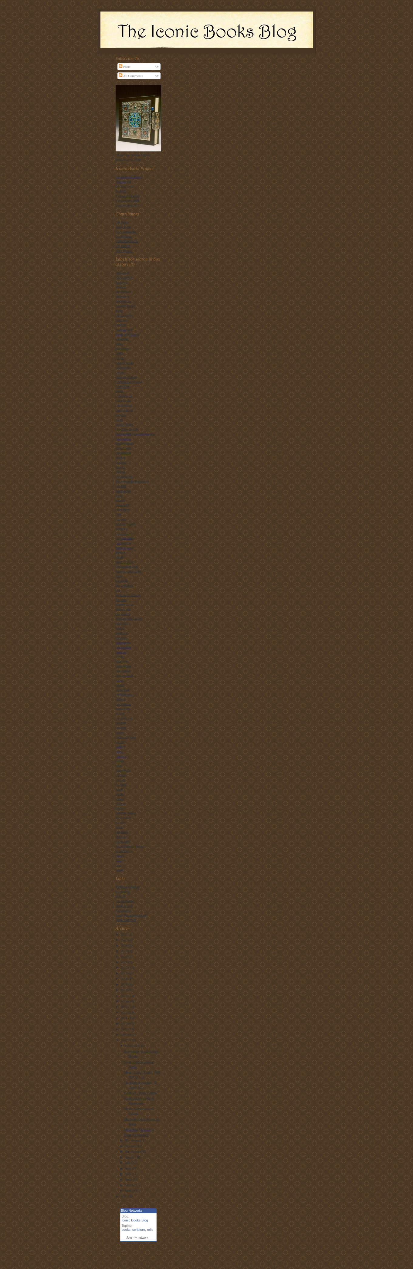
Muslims (121, 661)
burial (120, 358)
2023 (124, 951)
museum (121, 652)
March (129, 1185)
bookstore (122, 339)
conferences (124, 396)
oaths (119, 680)
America (121, 282)
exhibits (121, 486)
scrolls (120, 794)
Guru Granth (124, 533)
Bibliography (125, 186)
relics (119, 751)
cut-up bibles (124, 424)
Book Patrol (124, 906)
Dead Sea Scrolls (127, 429)
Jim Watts (122, 222)
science (121, 775)
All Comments (131, 76)
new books (123, 670)
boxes (120, 343)
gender (120, 500)
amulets (121, 286)
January (130, 1190)
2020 (124, 967)
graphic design (125, 523)
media (120, 628)
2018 (124, 979)
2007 (124, 1040)
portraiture (123, 708)
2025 (124, 939)
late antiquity (125, 585)
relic (150, 1229)
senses (120, 799)
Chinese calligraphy (129, 381)
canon (120, 372)
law (118, 590)
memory (121, 637)
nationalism (123, 666)
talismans (122, 832)
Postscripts (123, 891)
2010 (124, 1023)
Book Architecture (136, 1135)
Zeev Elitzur (124, 250)
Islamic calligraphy (129, 571)
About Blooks (125, 901)
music (120, 656)
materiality (123, 623)
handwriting (124, 543)
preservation (124, 718)
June (128, 1168)
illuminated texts (127, 566)
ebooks (120, 467)
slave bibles (123, 817)
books (126, 1229)
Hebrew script (125, 547)
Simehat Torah (125, 812)
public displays (126, 737)
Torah (120, 860)
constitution (124, 405)
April (129, 1179)
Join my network (137, 1237)
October (131, 1146)
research (121, 756)
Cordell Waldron (127, 241)
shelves (121, 803)
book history (124, 329)
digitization (123, 453)
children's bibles (126, 377)
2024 (124, 945)
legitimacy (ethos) (128, 595)
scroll (119, 789)
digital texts (123, 448)
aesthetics (122, 272)
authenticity (124, 301)
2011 (124, 1018)
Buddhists (122, 348)
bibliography (124, 315)
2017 (124, 984)
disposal (121, 462)
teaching (121, 836)
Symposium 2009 (128, 200)
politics (121, 699)
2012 (124, 1012)
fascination (123, 490)
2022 (124, 956)
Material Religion (128, 886)
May (128, 1174)
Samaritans (123, 770)
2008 (124, 1034)
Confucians (123, 400)
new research (125, 675)
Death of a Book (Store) (140, 1092)
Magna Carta (124, 604)
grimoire (121, 528)
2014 (124, 1001)
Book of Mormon (127, 334)
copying (121, 415)
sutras (120, 827)
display (120, 457)
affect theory (124, 277)
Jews (119, 576)
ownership (123, 689)
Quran (120, 742)
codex (120, 391)
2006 (124, 1196)
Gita (118, 514)
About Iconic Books (129, 176)
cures (119, 419)
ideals (120, 557)
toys (118, 865)
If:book (121, 896)
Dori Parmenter (126, 231)
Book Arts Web (126, 919)
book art (121, 324)
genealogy (123, 505)
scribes (120, 779)
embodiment (124, 476)
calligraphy (123, 367)
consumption (124, 410)
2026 (124, 934)
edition (120, 471)
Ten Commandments (130, 846)
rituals (120, 760)
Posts (124, 66)
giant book (123, 509)
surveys (121, 822)
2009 (124, 1029)
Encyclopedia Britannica (132, 481)
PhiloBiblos (124, 910)
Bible (119, 310)
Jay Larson (123, 246)
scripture (138, 1229)
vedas (119, 869)
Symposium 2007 (128, 205)
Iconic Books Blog (135, 1220)
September (132, 1151)
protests (121, 727)
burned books (125, 363)
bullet (119, 353)
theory (120, 855)
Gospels (121, 519)
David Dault (124, 236)
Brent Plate (123, 226)
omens (120, 685)
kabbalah (122, 580)
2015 (124, 996)
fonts (119, 495)
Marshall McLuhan (129, 618)
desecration (123, 438)
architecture (124, 291)
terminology (124, 851)
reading (121, 746)
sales (119, 765)
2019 (124, 973)
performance (124, 694)
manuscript (123, 609)
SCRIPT (121, 191)
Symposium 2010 (128, 196)
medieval (122, 632)
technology (123, 841)
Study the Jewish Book (131, 915)
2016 (124, 990)
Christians (122, 386)
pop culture (123, 704)
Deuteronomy (125, 443)
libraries (121, 599)
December (132, 1046)
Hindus (120, 552)
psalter (120, 732)
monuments (123, 647)
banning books (125, 306)
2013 (124, 1006)
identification (125, 562)
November (132, 1140)
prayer (120, 713)
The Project (123, 181)
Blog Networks (132, 1210)
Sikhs (119, 808)
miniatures (123, 642)
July (128, 1162)
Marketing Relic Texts (139, 1129)
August (130, 1157)
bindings (121, 320)
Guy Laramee (125, 538)
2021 (124, 962)
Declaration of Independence (135, 433)
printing (121, 722)
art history (123, 296)
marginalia (123, 614)
